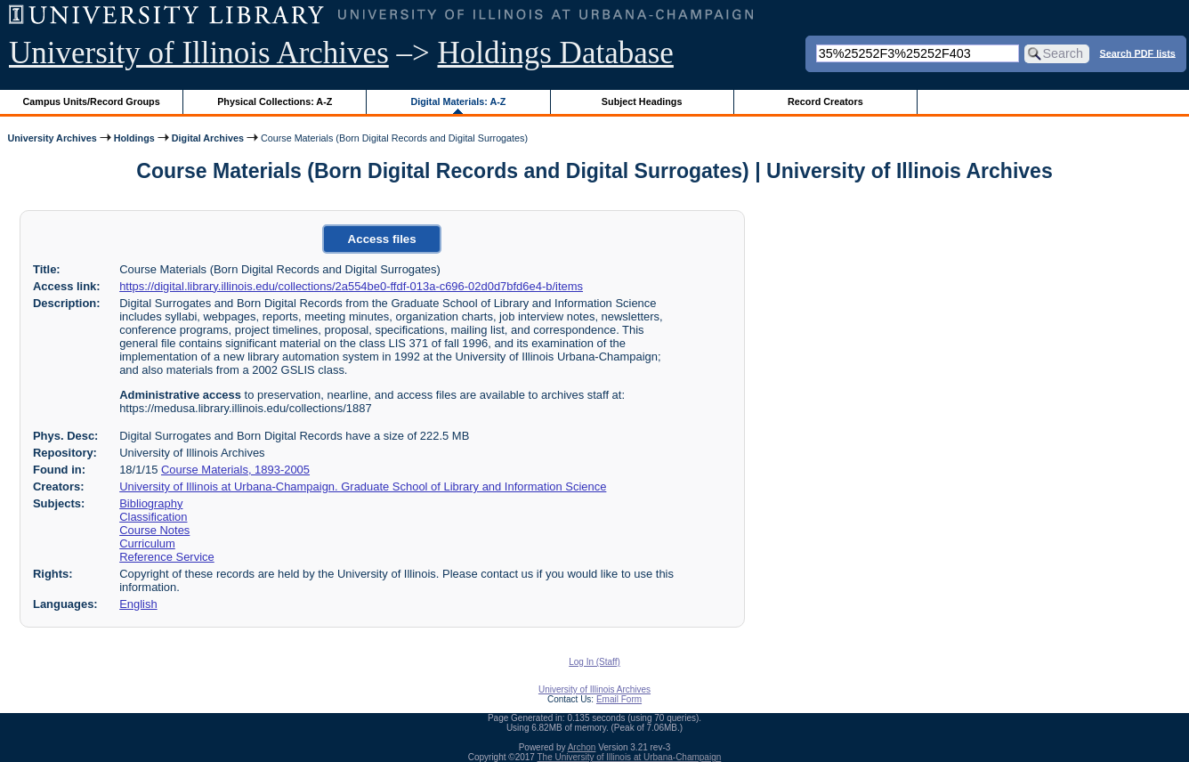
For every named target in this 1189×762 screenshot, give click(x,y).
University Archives (51, 138)
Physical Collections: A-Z (274, 101)
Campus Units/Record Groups (91, 101)
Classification (153, 516)
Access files (382, 239)
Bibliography (150, 503)
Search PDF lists (1138, 52)
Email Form (619, 699)
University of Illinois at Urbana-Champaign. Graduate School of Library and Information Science (362, 486)
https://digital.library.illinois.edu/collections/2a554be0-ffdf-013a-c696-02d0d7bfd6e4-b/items (351, 286)
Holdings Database (556, 53)
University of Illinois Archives (199, 53)
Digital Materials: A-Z (458, 101)
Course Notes (154, 530)
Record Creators (825, 101)
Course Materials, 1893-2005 (235, 469)
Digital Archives (208, 138)
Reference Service (166, 556)
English (138, 604)
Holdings (134, 138)
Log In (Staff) (594, 662)
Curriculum (147, 543)
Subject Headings (642, 101)
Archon (582, 747)
